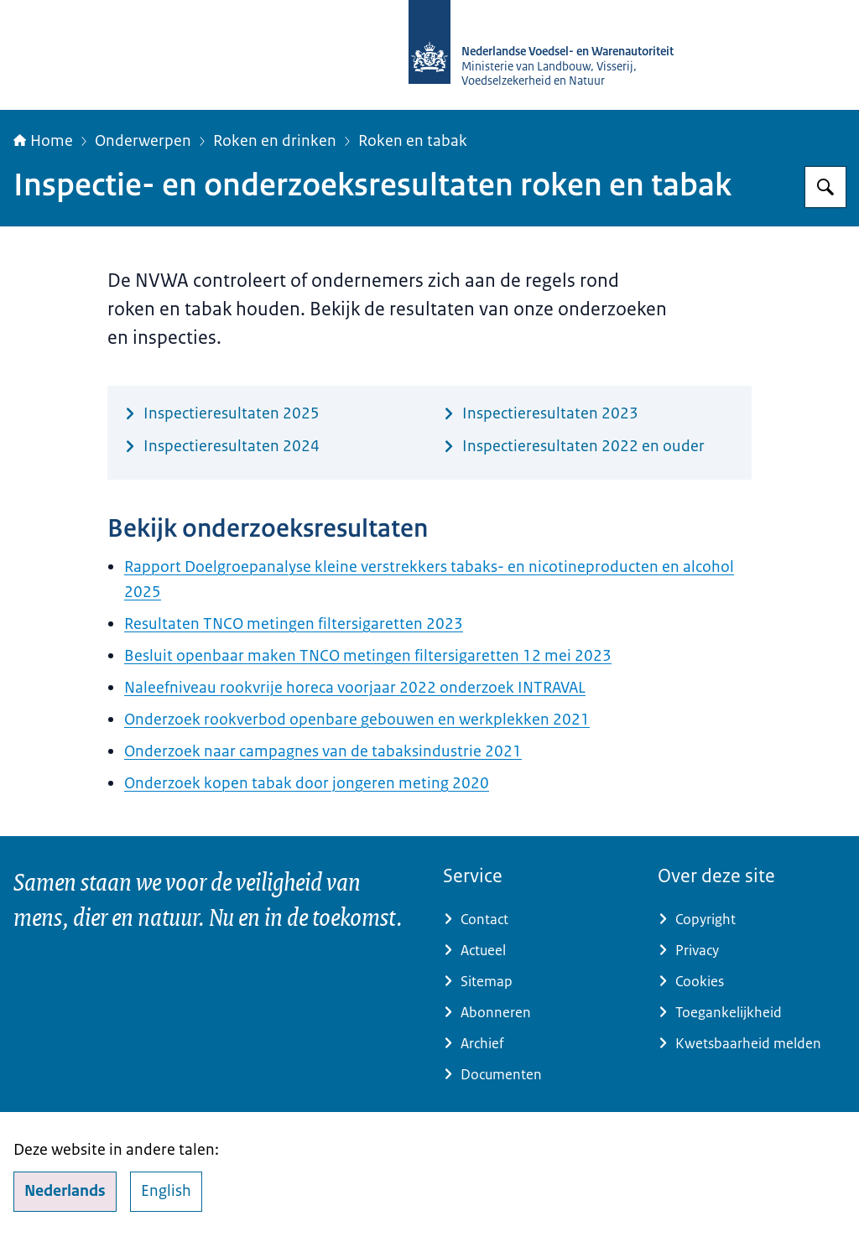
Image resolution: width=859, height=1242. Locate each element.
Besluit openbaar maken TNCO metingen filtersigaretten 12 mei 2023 (368, 656)
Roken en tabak (412, 141)
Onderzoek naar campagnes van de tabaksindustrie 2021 (323, 751)
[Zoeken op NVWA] (825, 187)
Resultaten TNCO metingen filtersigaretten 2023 (293, 624)
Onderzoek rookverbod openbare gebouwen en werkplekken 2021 (357, 719)
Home (43, 141)
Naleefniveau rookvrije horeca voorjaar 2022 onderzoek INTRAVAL (355, 688)
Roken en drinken (274, 141)
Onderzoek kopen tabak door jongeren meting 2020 (306, 783)
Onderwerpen (143, 141)
